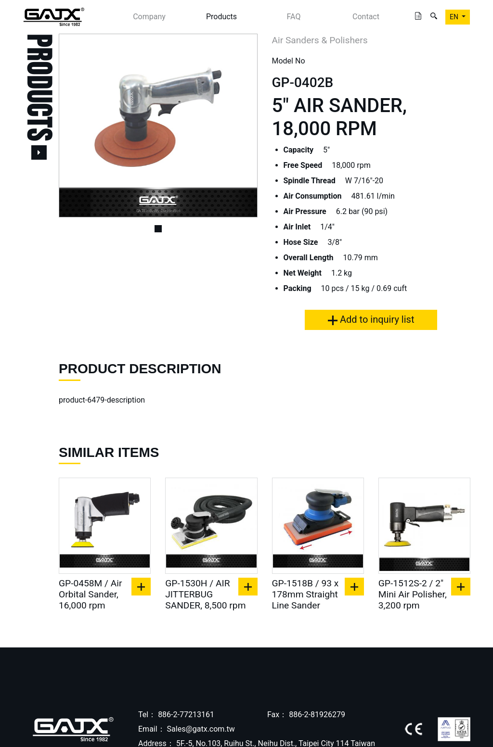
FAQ (294, 16)
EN (455, 17)
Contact (365, 16)
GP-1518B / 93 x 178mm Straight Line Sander (305, 594)
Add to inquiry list (371, 319)
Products (221, 16)
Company (149, 16)
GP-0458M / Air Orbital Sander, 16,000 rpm (90, 594)
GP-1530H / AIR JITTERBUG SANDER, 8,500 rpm (205, 594)
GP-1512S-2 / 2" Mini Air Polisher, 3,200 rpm (412, 594)
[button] (74, 125)
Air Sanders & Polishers (320, 40)
